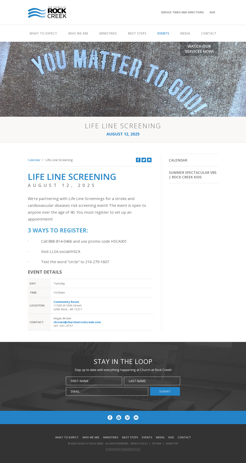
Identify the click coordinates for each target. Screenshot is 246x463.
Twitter (143, 160)
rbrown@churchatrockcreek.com (77, 322)
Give (212, 12)
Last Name (137, 381)
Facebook (138, 160)
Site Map (157, 443)
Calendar (34, 160)
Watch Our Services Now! (199, 49)
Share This (172, 443)
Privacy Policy (139, 443)
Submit (165, 391)
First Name (80, 381)
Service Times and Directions (182, 12)
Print (149, 160)
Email (75, 391)
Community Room (66, 302)
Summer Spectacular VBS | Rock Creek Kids (192, 174)
